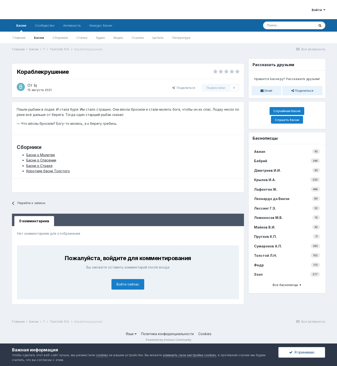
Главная (19, 38)
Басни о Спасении (41, 160)
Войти (318, 10)
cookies (102, 355)
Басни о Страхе (39, 166)
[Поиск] (289, 25)
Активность (72, 25)
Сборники (60, 38)
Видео (118, 38)
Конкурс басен (100, 25)
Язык (131, 334)
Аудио (100, 38)
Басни (21, 27)
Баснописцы (265, 138)
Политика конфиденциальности (167, 334)
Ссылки (138, 38)
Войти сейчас (127, 284)
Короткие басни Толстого (48, 171)
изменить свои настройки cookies (189, 355)
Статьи (82, 38)
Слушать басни (287, 120)
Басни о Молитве (40, 155)
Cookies (204, 334)
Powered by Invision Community (168, 340)
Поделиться (183, 88)
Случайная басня (286, 111)
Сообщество (45, 25)
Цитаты (157, 38)
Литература (181, 38)
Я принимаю (302, 352)
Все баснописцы (287, 285)
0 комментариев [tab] (34, 221)
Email (266, 90)
